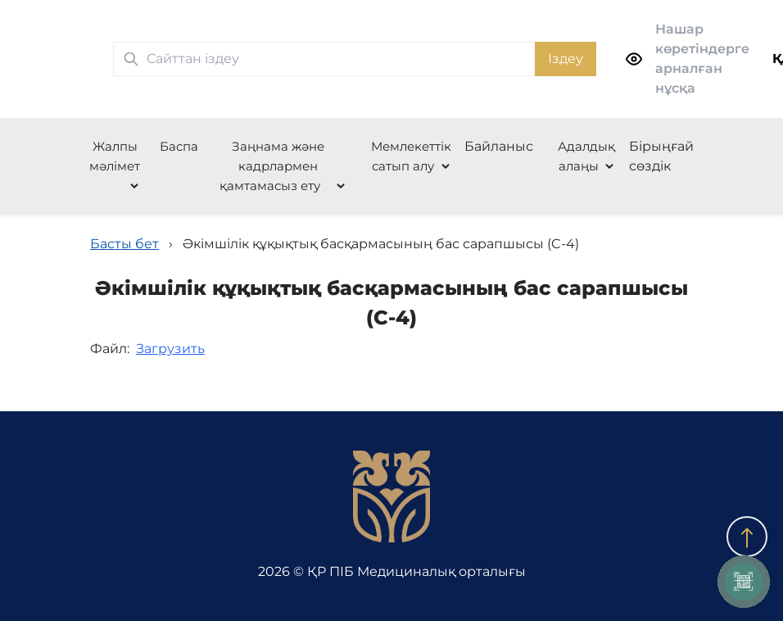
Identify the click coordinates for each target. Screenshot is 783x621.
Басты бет (124, 244)
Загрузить (170, 348)
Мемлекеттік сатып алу (411, 156)
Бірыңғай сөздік (661, 156)
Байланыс (498, 146)
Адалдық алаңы (586, 156)
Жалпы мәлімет (114, 156)
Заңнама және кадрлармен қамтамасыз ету (272, 165)
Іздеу (565, 58)
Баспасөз (190, 146)
